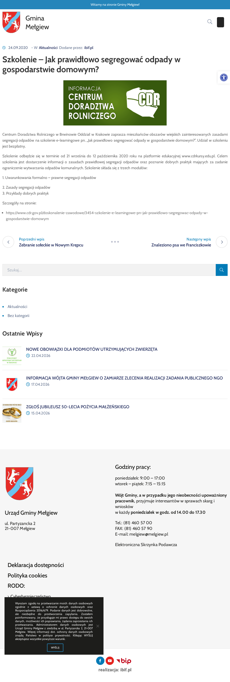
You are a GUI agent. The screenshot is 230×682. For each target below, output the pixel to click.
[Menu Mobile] (220, 22)
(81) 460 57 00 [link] (137, 522)
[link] (224, 77)
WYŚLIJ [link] (55, 647)
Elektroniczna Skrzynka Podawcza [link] (146, 544)
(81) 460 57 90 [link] (138, 528)
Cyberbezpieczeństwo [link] (30, 596)
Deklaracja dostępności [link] (36, 565)
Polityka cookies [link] (27, 575)
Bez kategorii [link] (18, 315)
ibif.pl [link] (88, 47)
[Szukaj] (109, 270)
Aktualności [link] (48, 47)
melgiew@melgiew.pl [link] (148, 534)
